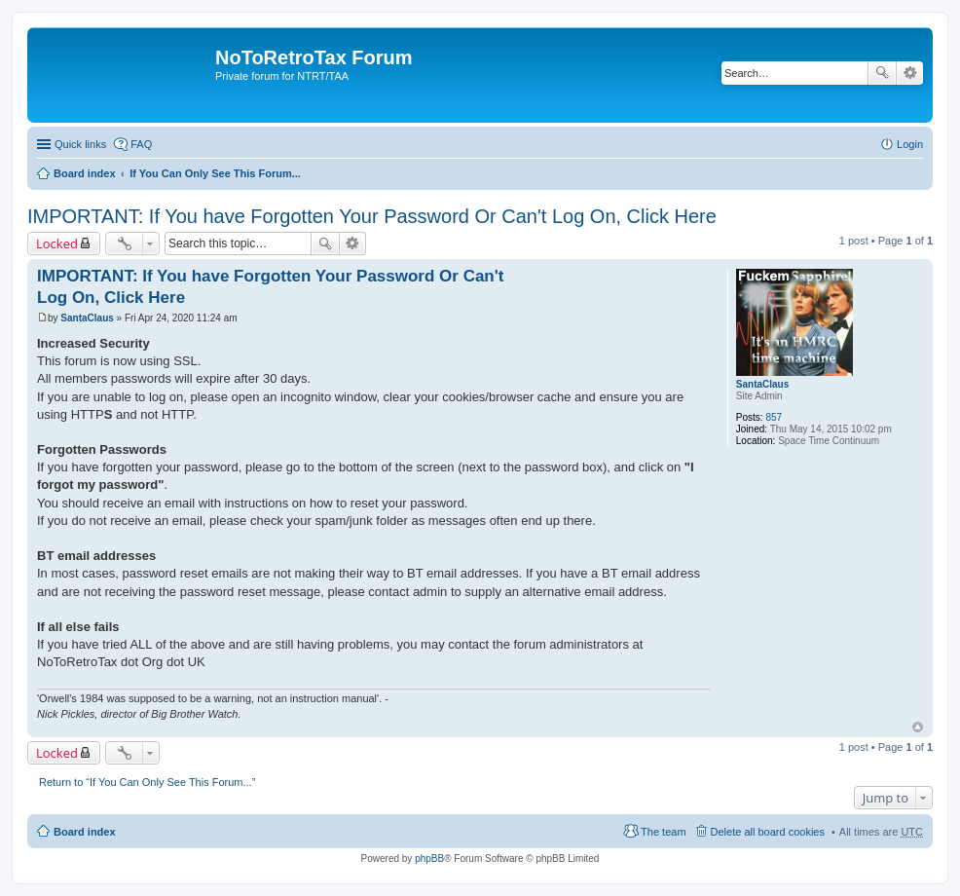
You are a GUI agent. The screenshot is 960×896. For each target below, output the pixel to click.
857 (773, 417)
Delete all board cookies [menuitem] (768, 832)
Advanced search (910, 73)
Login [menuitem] (910, 144)
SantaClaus (762, 384)
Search (882, 73)
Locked (57, 243)
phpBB (429, 858)
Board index (85, 173)
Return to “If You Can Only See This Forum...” (147, 782)
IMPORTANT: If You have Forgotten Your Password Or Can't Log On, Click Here (372, 216)
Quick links (80, 144)
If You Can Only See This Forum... (215, 173)
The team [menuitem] (663, 832)
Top (917, 727)
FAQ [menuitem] (141, 144)
